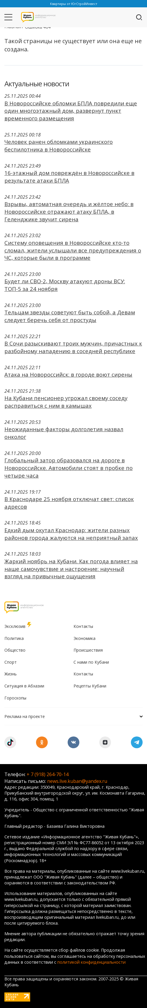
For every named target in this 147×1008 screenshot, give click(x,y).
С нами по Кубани (91, 662)
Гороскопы (15, 698)
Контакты (83, 626)
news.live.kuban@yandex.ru (77, 781)
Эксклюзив (18, 625)
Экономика (84, 638)
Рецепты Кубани (90, 686)
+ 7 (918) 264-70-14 (48, 774)
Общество (14, 650)
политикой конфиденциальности (91, 962)
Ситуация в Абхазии (24, 686)
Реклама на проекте (73, 716)
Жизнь (10, 674)
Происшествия (88, 650)
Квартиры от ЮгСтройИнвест (73, 3)
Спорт (10, 662)
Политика (14, 638)
